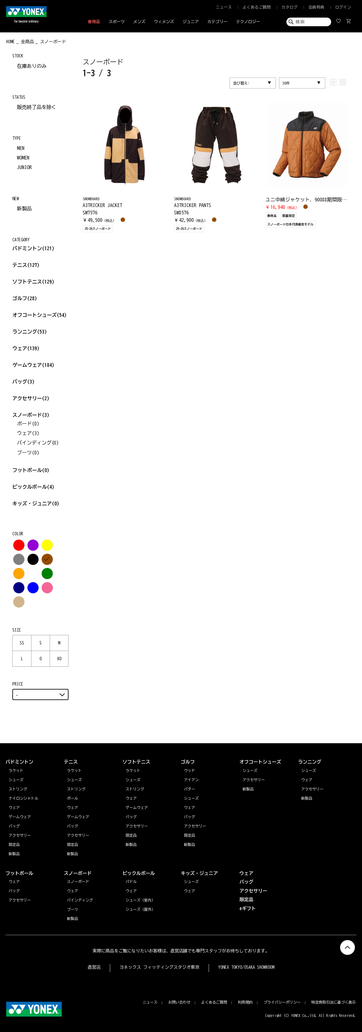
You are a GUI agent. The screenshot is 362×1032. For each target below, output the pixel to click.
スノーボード (30, 414)
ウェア (26, 348)
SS (22, 643)
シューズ (308, 770)
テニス (19, 265)
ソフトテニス (33, 281)
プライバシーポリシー (282, 1002)
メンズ (139, 22)
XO (59, 659)
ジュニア (191, 22)
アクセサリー (30, 398)
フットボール (30, 470)
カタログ (289, 7)
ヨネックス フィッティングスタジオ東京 (159, 967)
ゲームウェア (33, 365)
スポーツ (117, 22)
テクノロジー (248, 22)
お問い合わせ (179, 1002)
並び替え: (241, 83)
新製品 (24, 208)
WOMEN (23, 157)
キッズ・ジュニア (35, 503)
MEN (20, 148)
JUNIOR (24, 167)
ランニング (29, 331)
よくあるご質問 (257, 7)
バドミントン (27, 248)
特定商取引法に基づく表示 (333, 1002)
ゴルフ (24, 298)
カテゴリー (217, 22)
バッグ (23, 381)
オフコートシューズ (39, 315)
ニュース (224, 7)
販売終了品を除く (36, 107)
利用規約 (245, 1002)
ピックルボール (33, 486)
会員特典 (316, 7)
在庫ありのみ (32, 66)
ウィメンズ (164, 22)
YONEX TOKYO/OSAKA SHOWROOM (246, 967)
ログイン (343, 7)
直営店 (94, 967)
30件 (286, 83)
